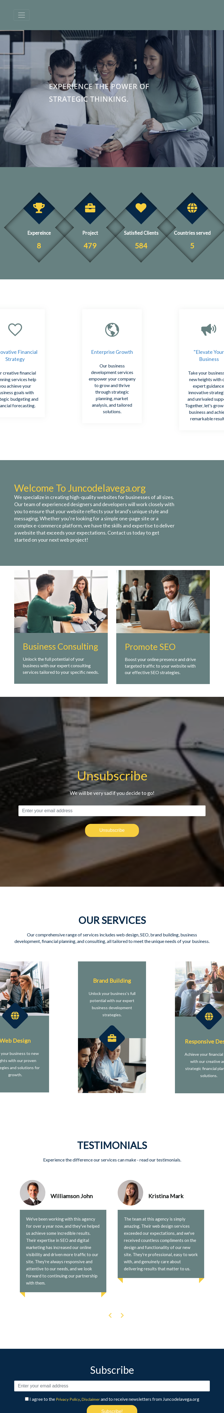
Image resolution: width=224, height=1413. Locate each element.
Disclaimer (91, 1399)
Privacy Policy (68, 1399)
